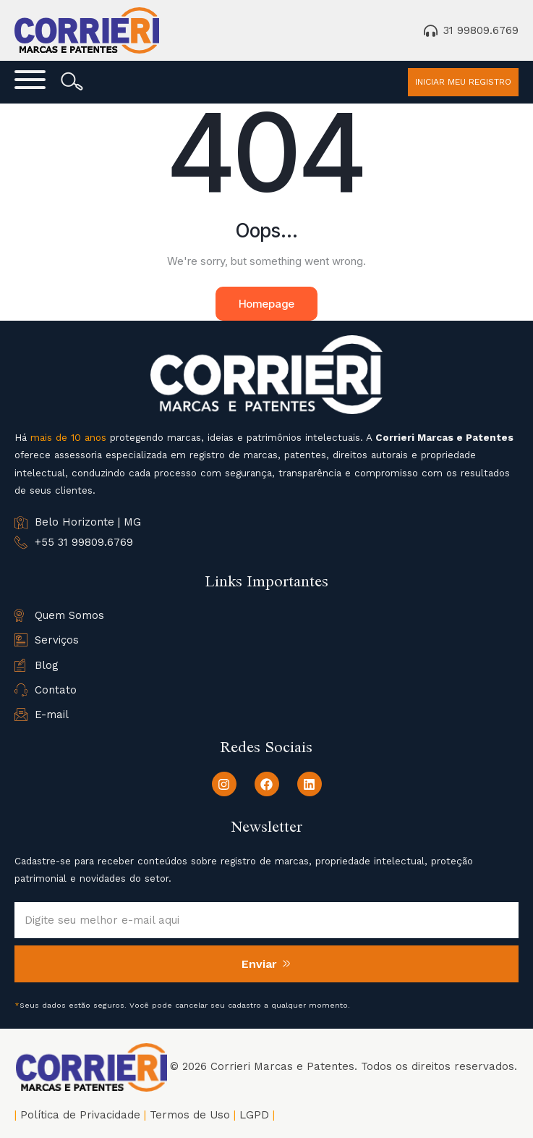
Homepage (266, 304)
